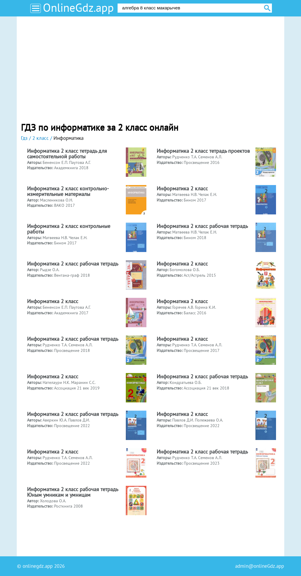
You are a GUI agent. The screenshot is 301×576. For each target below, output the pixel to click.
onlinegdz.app (38, 566)
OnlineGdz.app (78, 7)
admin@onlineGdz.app (259, 566)
